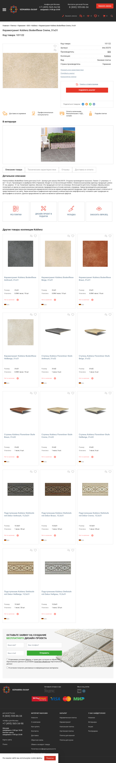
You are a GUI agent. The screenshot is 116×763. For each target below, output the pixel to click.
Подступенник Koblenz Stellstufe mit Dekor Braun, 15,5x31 (56, 514)
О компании (35, 722)
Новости (34, 718)
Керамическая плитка (68, 718)
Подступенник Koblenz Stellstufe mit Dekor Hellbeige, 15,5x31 (19, 592)
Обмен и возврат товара (40, 744)
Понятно (50, 758)
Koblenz (34, 26)
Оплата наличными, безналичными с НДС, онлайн (74, 113)
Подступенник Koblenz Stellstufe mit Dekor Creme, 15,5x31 (94, 514)
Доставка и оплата (84, 169)
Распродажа (93, 731)
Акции (90, 727)
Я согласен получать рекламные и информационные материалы (33, 668)
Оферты (28, 659)
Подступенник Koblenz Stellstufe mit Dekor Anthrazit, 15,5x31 (19, 514)
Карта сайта (7, 740)
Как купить (35, 727)
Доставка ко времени (17, 113)
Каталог (63, 713)
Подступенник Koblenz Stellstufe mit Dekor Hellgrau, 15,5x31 (56, 592)
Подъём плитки (101, 113)
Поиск (5, 744)
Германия (21, 26)
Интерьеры (92, 722)
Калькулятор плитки (68, 77)
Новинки (91, 718)
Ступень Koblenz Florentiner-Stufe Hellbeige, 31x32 (94, 435)
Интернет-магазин (39, 713)
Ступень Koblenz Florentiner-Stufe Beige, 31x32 (94, 357)
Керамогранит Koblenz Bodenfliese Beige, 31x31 (57, 278)
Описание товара (13, 169)
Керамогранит (65, 722)
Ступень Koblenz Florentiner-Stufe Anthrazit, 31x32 (56, 357)
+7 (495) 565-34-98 (49, 7)
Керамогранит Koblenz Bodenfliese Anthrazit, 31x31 (20, 278)
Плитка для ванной (67, 735)
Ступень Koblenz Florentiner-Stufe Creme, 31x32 (56, 435)
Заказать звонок (104, 6)
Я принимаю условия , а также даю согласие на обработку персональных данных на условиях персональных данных (34, 662)
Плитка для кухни (66, 740)
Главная (6, 26)
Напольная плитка (67, 727)
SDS (28, 26)
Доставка (35, 735)
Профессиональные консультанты (45, 113)
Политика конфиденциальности (43, 749)
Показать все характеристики (72, 70)
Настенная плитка (67, 731)
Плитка (13, 26)
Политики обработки (42, 662)
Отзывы (65, 169)
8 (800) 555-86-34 (78, 7)
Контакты (35, 731)
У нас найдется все (96, 713)
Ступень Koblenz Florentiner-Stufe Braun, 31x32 (19, 435)
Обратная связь (37, 740)
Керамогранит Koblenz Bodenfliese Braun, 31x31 (95, 278)
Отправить (44, 653)
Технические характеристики (42, 169)
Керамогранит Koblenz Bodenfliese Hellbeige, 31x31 (20, 357)
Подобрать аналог (68, 73)
